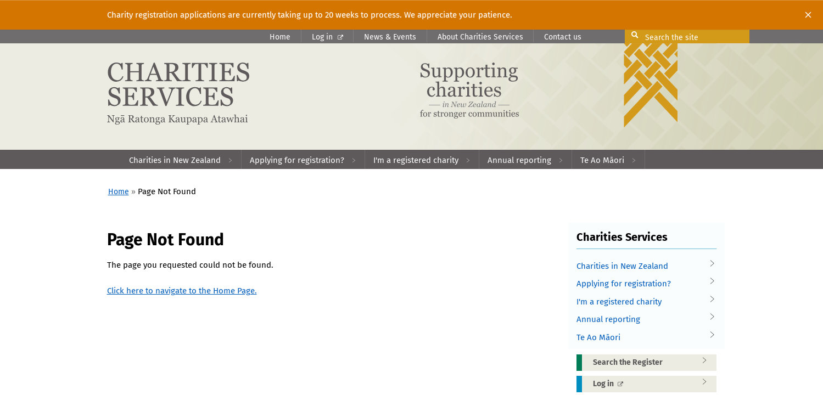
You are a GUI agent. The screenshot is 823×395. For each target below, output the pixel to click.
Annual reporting (642, 319)
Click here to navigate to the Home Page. (182, 291)
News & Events (390, 37)
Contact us (562, 37)
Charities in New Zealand (642, 266)
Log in (327, 37)
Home (280, 37)
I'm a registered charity (642, 302)
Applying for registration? (642, 284)
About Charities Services (480, 37)
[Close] (808, 14)
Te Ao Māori (642, 337)
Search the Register (653, 362)
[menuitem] (181, 159)
